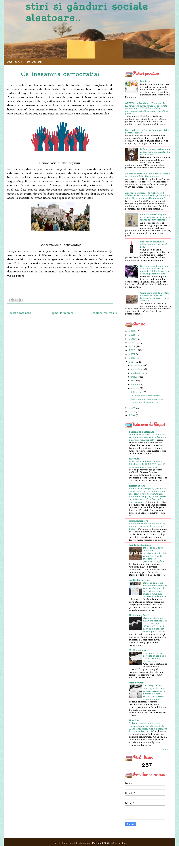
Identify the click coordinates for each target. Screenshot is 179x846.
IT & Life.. (135, 720)
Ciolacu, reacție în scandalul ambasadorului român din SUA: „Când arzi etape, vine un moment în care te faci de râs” (148, 727)
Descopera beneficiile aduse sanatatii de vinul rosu (153, 244)
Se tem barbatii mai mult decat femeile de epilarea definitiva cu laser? (147, 175)
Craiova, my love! (138, 615)
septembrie (137, 373)
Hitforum (134, 458)
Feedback (145, 81)
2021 (132, 346)
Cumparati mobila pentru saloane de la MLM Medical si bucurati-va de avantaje (154, 296)
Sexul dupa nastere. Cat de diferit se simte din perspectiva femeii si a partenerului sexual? (147, 437)
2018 (132, 358)
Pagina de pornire (24, 62)
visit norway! (136, 682)
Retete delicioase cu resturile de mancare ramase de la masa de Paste (147, 526)
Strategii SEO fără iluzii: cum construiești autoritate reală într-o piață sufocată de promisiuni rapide (155, 555)
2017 (132, 361)
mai (133, 380)
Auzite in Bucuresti (140, 545)
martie (135, 388)
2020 (132, 350)
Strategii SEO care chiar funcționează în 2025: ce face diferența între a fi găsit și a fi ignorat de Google (155, 625)
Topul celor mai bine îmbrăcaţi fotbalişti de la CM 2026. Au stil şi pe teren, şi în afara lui (147, 464)
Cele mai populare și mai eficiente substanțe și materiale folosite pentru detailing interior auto (154, 270)
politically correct (139, 580)
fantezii (122, 843)
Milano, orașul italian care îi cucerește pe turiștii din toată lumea (155, 152)
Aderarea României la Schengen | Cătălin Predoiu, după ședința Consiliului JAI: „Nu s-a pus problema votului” (148, 195)
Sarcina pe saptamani (141, 431)
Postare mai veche (104, 312)
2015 (132, 411)
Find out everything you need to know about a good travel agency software (155, 217)
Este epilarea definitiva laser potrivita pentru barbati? (147, 131)
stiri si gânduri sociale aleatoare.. (87, 12)
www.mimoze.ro (138, 520)
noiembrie (136, 365)
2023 (132, 338)
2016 (132, 407)
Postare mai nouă (19, 312)
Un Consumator (138, 650)
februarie (136, 392)
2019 (132, 354)
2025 (132, 334)
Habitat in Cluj (137, 485)
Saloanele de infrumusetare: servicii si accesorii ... (147, 400)
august (134, 376)
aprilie (134, 384)
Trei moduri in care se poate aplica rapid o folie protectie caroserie (154, 657)
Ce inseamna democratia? (145, 395)
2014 (132, 415)
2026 (132, 331)
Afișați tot (166, 749)
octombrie (136, 369)
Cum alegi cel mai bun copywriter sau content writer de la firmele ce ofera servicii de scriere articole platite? (154, 692)
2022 (132, 342)
